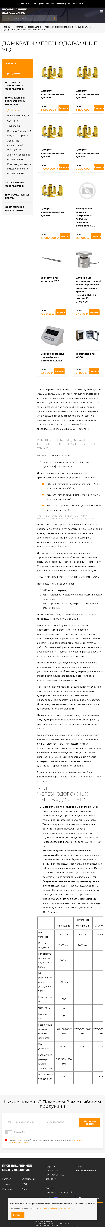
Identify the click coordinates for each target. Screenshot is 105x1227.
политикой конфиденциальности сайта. (55, 1208)
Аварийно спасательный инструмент (15, 145)
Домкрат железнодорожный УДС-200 (53, 153)
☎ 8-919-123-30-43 (76, 4)
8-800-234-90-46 (86, 1170)
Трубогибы (13, 126)
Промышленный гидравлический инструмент (50, 27)
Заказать (63, 108)
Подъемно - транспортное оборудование (14, 85)
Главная (6, 27)
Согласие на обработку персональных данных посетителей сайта (52, 1224)
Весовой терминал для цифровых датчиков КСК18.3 (52, 357)
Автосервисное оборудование (14, 184)
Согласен (18, 1215)
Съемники (13, 120)
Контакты (7, 1189)
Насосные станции (18, 115)
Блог (24, 1189)
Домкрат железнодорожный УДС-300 (53, 212)
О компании (29, 1179)
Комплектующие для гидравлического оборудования (19, 168)
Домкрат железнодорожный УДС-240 (88, 153)
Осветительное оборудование (14, 209)
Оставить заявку (90, 1122)
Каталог (19, 27)
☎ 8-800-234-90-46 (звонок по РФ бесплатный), (43, 4)
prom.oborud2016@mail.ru (60, 1192)
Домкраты (83, 27)
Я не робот (15, 1132)
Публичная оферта (43, 1221)
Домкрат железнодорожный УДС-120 (53, 94)
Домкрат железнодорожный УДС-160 (88, 94)
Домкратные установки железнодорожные (24, 29)
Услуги (6, 1184)
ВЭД (24, 1184)
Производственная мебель (17, 196)
